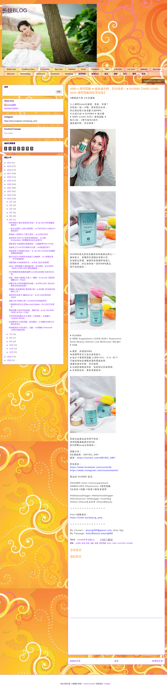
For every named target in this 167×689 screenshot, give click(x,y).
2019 (9, 181)
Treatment (55, 74)
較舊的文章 (157, 661)
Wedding (69, 74)
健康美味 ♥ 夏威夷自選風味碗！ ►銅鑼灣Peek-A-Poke (31, 244)
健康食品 (95, 74)
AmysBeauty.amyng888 (99, 533)
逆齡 (92, 543)
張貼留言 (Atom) (119, 668)
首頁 (116, 661)
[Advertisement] (116, 636)
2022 (9, 191)
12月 (11, 352)
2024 (9, 199)
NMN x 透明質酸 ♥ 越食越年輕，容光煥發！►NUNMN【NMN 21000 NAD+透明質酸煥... (31, 267)
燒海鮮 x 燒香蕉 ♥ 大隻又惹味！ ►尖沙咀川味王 (28, 234)
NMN (114, 543)
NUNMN (129, 543)
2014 (9, 163)
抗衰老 (78, 543)
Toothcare (40, 74)
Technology (25, 74)
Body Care (11, 69)
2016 (9, 170)
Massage (157, 69)
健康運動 (82, 74)
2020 (9, 184)
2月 (11, 205)
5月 (11, 216)
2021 (9, 188)
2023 (9, 195)
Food (83, 69)
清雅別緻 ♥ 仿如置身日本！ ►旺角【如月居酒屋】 (29, 262)
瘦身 (106, 74)
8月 (11, 338)
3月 (11, 209)
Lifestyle (118, 69)
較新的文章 (75, 661)
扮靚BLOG (14, 10)
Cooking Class (28, 69)
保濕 (83, 543)
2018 (9, 177)
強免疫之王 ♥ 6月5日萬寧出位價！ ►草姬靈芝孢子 (29, 247)
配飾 (143, 74)
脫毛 (125, 74)
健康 (96, 543)
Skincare (11, 74)
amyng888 (11, 105)
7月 (11, 334)
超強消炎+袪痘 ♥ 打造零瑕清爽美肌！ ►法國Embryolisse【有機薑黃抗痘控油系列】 (27, 239)
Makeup (143, 69)
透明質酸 (102, 543)
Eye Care (59, 69)
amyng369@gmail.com (99, 530)
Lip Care (131, 69)
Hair (107, 69)
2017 (9, 173)
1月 (11, 202)
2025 (9, 357)
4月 (11, 212)
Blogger (107, 684)
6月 (11, 220)
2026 (9, 360)
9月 (11, 341)
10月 (11, 345)
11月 (11, 349)
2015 (9, 166)
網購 (115, 74)
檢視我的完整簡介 (11, 108)
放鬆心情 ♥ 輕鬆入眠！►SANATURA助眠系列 (28, 301)
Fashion (71, 69)
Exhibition (44, 69)
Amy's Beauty (8, 133)
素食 (87, 543)
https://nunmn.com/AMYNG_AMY (96, 458)
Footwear (95, 69)
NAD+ (109, 543)
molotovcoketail (89, 684)
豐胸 (134, 74)
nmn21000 (121, 543)
